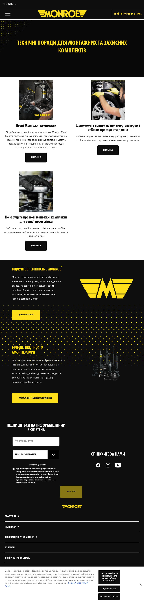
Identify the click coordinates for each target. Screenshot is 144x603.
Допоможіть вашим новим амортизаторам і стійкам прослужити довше (108, 128)
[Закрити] (140, 584)
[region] (72, 584)
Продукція (12, 523)
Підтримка (12, 534)
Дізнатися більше (26, 321)
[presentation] (36, 499)
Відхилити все (109, 588)
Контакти (10, 554)
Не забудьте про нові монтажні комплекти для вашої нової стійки (36, 219)
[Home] (59, 14)
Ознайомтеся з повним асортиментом (35, 405)
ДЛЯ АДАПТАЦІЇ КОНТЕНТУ (37, 472)
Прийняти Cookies (109, 596)
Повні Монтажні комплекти (36, 126)
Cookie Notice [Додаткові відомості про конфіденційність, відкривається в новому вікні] (74, 582)
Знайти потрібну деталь (17, 565)
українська (8, 4)
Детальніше (36, 157)
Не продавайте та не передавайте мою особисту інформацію (109, 577)
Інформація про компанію (21, 544)
